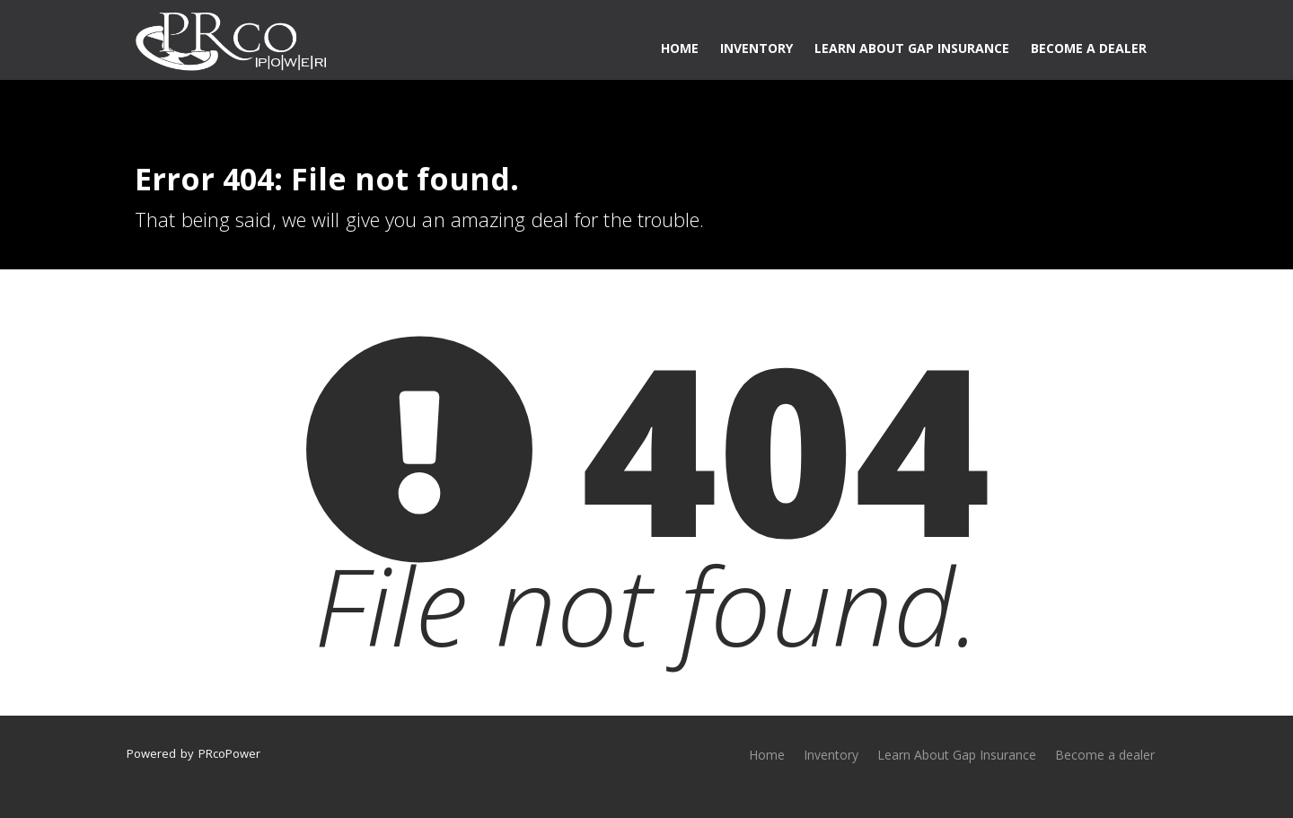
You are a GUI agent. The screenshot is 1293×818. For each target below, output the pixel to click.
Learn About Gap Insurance (911, 48)
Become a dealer (1089, 48)
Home (680, 48)
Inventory (756, 48)
